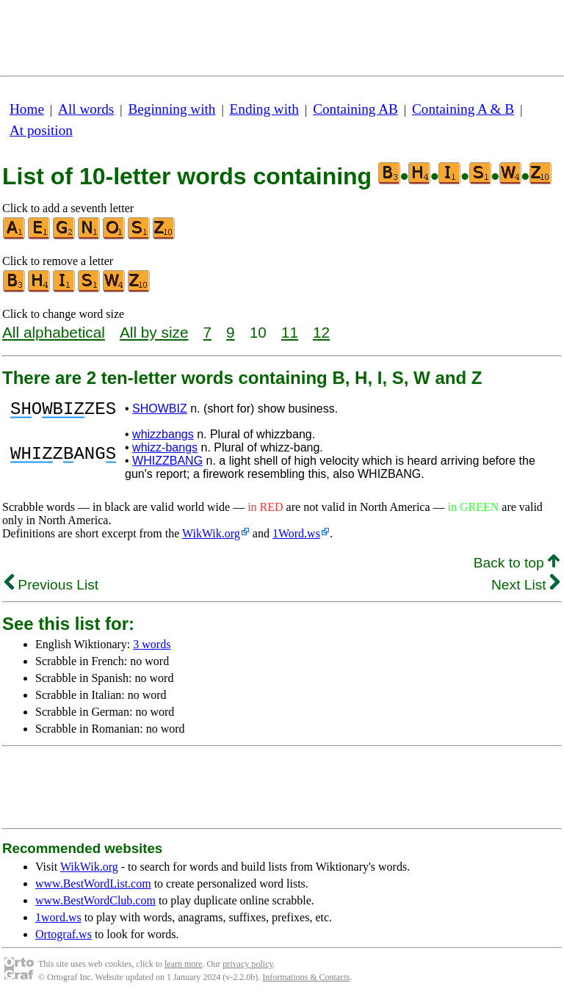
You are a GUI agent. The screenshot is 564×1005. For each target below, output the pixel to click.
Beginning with (172, 109)
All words (86, 109)
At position (41, 130)
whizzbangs (163, 438)
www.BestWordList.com (93, 888)
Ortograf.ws (63, 938)
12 (321, 332)
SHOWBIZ (159, 410)
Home (27, 109)
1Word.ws (296, 537)
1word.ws (58, 921)
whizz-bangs (165, 452)
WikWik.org (211, 537)
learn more (183, 968)
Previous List (51, 589)
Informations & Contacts (306, 981)
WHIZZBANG (167, 465)
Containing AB (355, 109)
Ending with (264, 109)
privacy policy (247, 968)
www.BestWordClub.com (95, 905)
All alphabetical (53, 332)
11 (289, 332)
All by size (154, 332)
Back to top (517, 567)
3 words (151, 648)
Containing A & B (463, 109)
